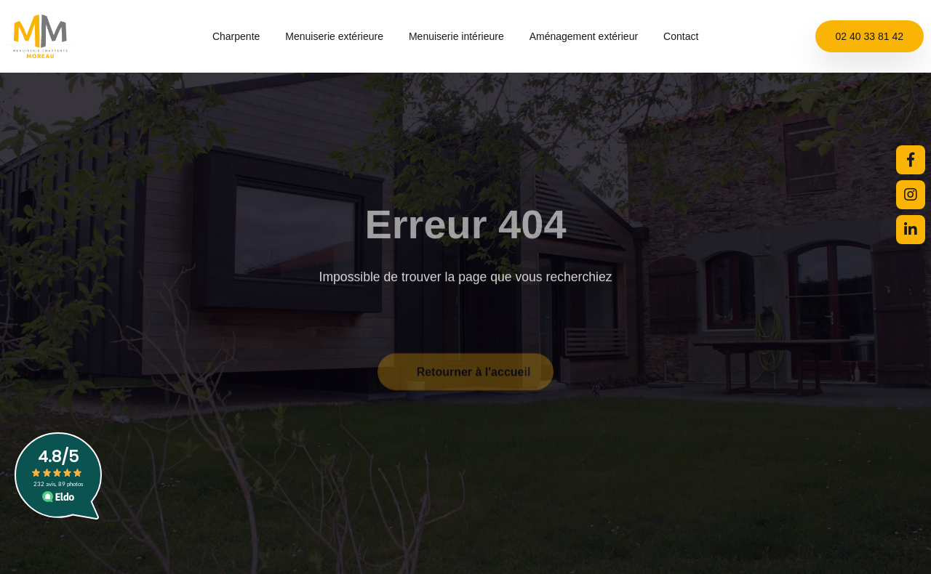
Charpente (242, 36)
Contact (680, 36)
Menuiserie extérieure (341, 36)
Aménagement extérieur (591, 36)
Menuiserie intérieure (463, 36)
